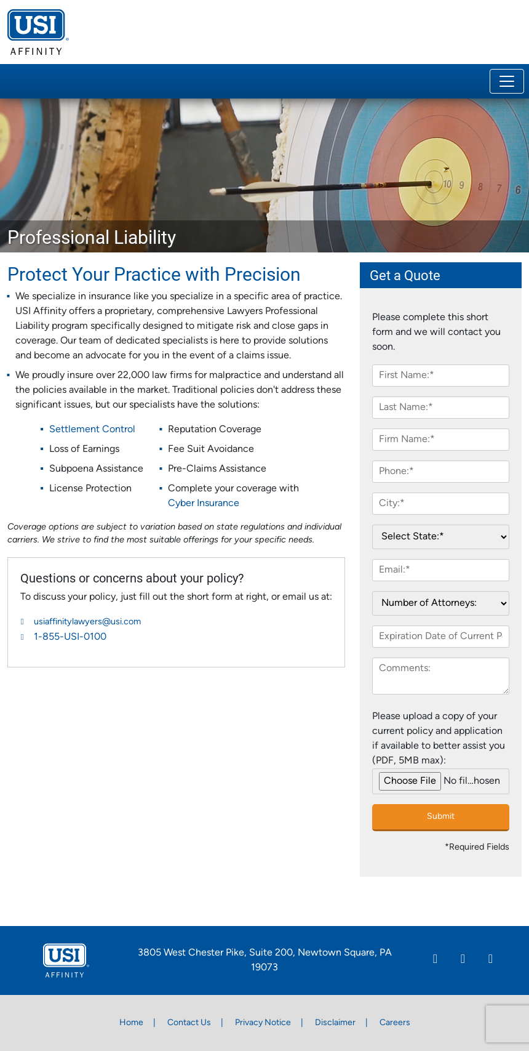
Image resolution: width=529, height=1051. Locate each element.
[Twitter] (490, 960)
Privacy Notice (263, 1023)
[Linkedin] (435, 960)
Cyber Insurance (203, 504)
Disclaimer (335, 1023)
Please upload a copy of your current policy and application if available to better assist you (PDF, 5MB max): (438, 739)
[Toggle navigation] (507, 81)
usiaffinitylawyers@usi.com (87, 622)
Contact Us (189, 1023)
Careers (395, 1023)
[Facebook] (463, 960)
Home (131, 1023)
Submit (441, 816)
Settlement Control (92, 430)
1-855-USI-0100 (70, 637)
